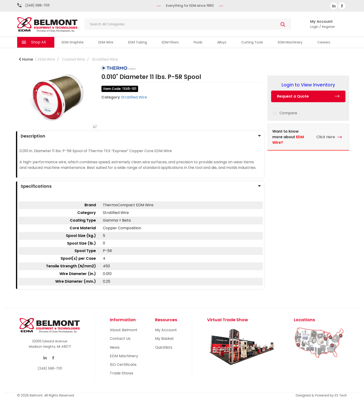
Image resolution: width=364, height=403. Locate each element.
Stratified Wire (105, 59)
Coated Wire (73, 59)
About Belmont (123, 330)
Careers (323, 42)
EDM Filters (170, 42)
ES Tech (341, 395)
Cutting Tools (252, 42)
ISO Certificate (123, 364)
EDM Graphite (73, 42)
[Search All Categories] (187, 24)
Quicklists (163, 347)
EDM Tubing (137, 42)
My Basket (164, 338)
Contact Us (120, 338)
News (115, 347)
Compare (284, 113)
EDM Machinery (290, 42)
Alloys (221, 42)
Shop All (38, 42)
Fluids (198, 42)
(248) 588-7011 (37, 5)
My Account (166, 330)
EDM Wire (105, 42)
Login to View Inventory (308, 85)
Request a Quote (293, 96)
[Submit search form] (282, 24)
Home (26, 59)
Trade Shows (121, 373)
